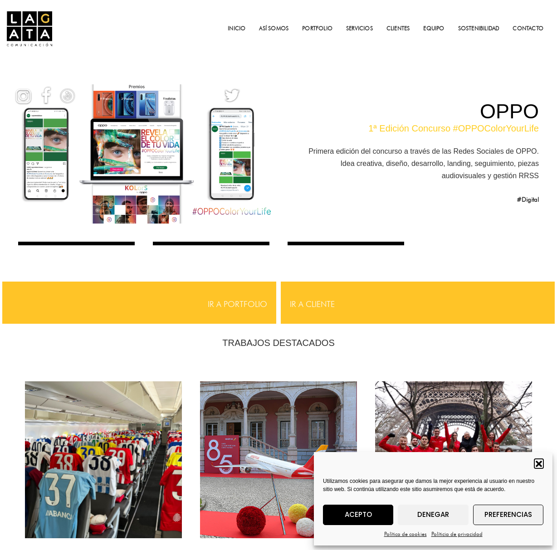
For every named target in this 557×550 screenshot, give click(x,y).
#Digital (528, 199)
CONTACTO (528, 28)
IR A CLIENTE (312, 304)
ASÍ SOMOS (273, 28)
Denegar (433, 514)
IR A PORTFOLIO (237, 304)
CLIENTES (398, 28)
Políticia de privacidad (457, 534)
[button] (538, 463)
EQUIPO (433, 28)
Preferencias (508, 514)
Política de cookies (405, 534)
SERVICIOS (359, 28)
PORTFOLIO (317, 28)
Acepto (358, 514)
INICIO (236, 28)
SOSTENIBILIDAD (478, 28)
